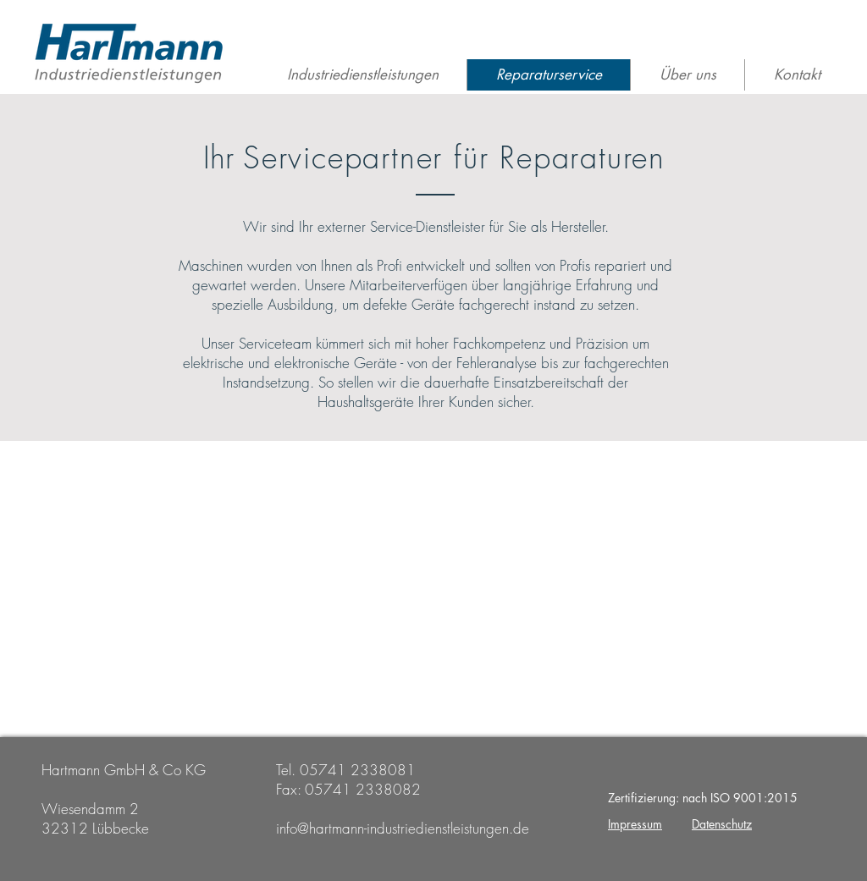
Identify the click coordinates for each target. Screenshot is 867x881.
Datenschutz (722, 824)
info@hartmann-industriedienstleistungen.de (402, 828)
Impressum (635, 824)
